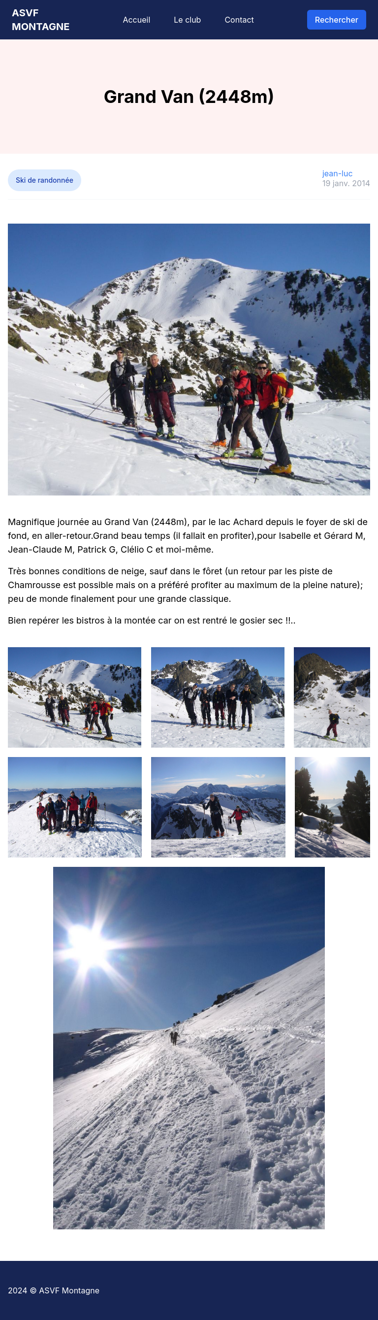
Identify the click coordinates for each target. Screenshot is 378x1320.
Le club (187, 20)
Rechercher (336, 20)
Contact (238, 20)
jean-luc (337, 173)
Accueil (136, 20)
